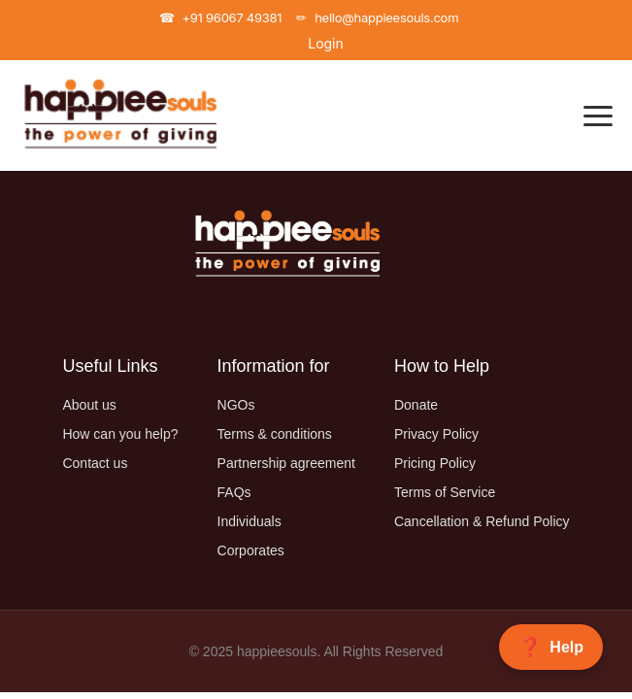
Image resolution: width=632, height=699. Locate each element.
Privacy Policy (436, 434)
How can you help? (120, 434)
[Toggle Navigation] (598, 116)
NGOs (236, 405)
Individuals (249, 521)
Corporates (250, 550)
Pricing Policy (435, 463)
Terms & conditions (274, 434)
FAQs (234, 492)
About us (89, 405)
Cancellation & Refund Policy (482, 521)
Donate (416, 405)
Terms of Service (444, 492)
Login (326, 43)
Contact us (94, 463)
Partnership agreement (286, 463)
